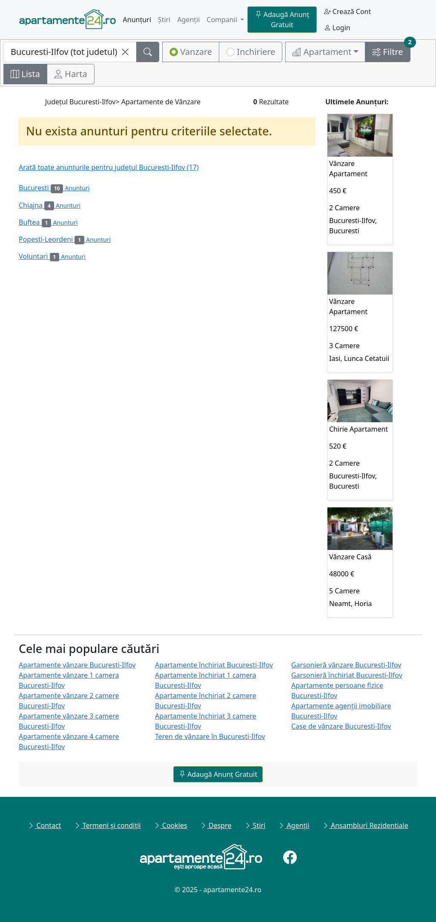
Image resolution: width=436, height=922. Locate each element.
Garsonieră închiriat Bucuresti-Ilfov (346, 675)
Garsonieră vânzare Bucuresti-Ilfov (346, 665)
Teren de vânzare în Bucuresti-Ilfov (210, 736)
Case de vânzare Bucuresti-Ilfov (341, 726)
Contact (44, 825)
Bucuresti (54, 187)
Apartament (322, 51)
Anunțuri (137, 19)
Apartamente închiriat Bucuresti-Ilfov (214, 665)
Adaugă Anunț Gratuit (282, 19)
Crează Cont (347, 11)
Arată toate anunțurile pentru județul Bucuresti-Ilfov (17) (109, 167)
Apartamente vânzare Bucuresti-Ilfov (77, 665)
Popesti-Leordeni (65, 239)
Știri (164, 19)
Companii (223, 19)
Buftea (48, 222)
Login (337, 27)
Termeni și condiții (107, 825)
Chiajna (49, 205)
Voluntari (52, 256)
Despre (216, 825)
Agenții (188, 19)
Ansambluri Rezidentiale (365, 825)
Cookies (170, 825)
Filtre (391, 49)
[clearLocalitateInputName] (125, 52)
